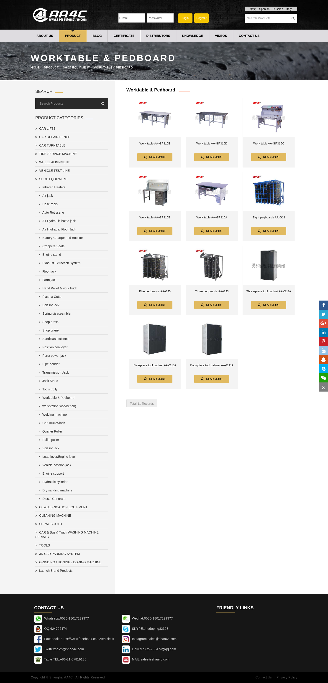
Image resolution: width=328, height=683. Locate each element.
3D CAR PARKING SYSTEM (57, 554)
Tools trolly (47, 389)
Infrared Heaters (51, 187)
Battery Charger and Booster (60, 238)
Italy (289, 9)
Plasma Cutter (50, 296)
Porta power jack (51, 355)
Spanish (264, 9)
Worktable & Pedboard (113, 67)
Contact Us (249, 36)
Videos (221, 36)
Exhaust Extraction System (58, 263)
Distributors (158, 36)
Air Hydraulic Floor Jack (56, 229)
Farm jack (46, 280)
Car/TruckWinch (51, 423)
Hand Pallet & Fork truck (57, 288)
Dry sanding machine (54, 490)
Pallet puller (48, 440)
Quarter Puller (49, 431)
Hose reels (47, 204)
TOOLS (42, 545)
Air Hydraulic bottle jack (56, 221)
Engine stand (49, 254)
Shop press (48, 322)
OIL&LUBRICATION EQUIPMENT (61, 507)
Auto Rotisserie (50, 212)
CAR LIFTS (45, 128)
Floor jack (46, 271)
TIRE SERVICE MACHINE (56, 154)
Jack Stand (47, 381)
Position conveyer (52, 347)
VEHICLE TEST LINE (52, 170)
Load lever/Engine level (56, 456)
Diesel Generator (52, 499)
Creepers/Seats (50, 246)
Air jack (45, 195)
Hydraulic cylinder (52, 482)
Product (73, 36)
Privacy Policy (287, 677)
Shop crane (48, 330)
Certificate (124, 36)
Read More (155, 157)
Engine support (50, 473)
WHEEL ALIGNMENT (52, 162)
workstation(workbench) (56, 406)
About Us (44, 36)
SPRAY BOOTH (48, 524)
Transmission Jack (53, 372)
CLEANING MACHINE (53, 515)
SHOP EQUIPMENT (76, 67)
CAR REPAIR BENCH (52, 137)
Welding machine (52, 414)
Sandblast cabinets (53, 339)
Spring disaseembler (54, 313)
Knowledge (192, 36)
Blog (97, 36)
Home (35, 67)
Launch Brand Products (53, 570)
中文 (253, 9)
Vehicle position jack (54, 465)
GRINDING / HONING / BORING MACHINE (68, 562)
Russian (278, 9)
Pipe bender (48, 364)
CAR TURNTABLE (50, 145)
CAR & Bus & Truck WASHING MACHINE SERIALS (67, 535)
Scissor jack (48, 305)
